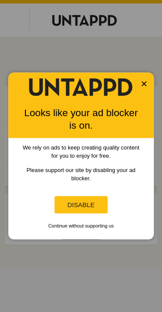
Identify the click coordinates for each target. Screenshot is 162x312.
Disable (81, 204)
